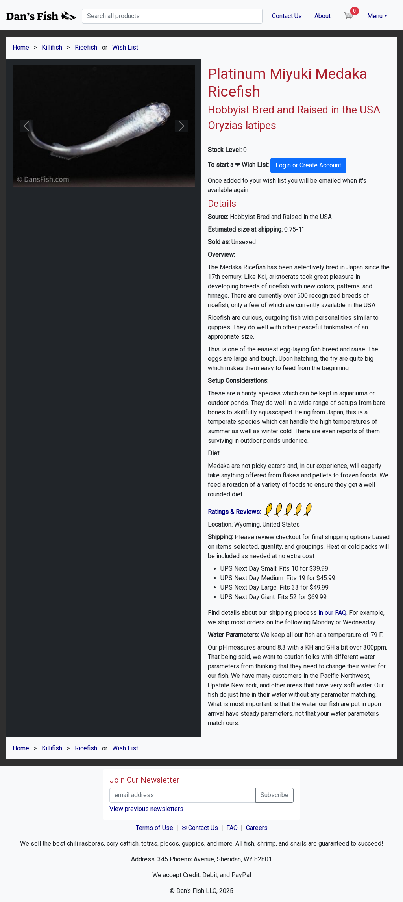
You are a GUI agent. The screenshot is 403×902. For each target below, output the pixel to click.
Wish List (125, 47)
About (322, 16)
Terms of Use (154, 827)
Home (21, 47)
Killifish (52, 47)
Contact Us (287, 16)
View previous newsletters (146, 809)
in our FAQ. (333, 612)
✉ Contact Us (199, 827)
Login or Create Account (308, 165)
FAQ (232, 827)
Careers (257, 827)
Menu (375, 16)
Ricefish (86, 47)
